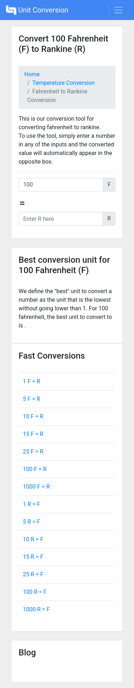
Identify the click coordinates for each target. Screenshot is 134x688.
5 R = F (31, 521)
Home (32, 74)
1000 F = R (36, 486)
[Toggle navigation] (118, 10)
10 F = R (33, 416)
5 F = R (31, 399)
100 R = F (34, 591)
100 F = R (34, 469)
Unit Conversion (37, 10)
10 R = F (33, 539)
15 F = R (33, 434)
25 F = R (33, 451)
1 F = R (31, 381)
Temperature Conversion (64, 82)
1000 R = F (36, 609)
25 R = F (33, 574)
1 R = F (31, 504)
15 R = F (33, 556)
